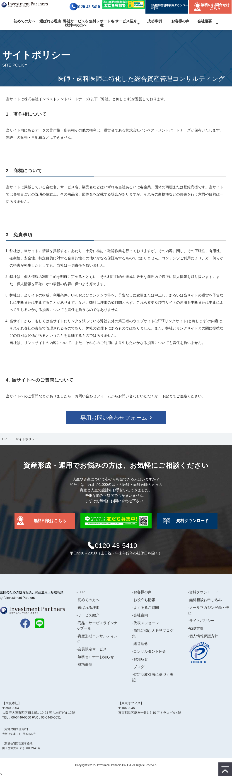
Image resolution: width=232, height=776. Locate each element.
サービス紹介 (126, 21)
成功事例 (154, 21)
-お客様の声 (141, 592)
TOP (3, 439)
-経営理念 (140, 644)
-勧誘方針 (195, 628)
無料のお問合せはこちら (215, 6)
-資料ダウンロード (203, 592)
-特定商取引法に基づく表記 (152, 677)
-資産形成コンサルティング (97, 638)
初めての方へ (24, 21)
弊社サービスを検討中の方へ (76, 23)
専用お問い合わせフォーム (113, 418)
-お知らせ (140, 659)
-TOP (81, 592)
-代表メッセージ (145, 623)
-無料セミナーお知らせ (95, 657)
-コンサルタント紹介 (149, 651)
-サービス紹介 (88, 615)
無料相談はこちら (50, 520)
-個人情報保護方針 (203, 636)
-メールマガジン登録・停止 (208, 610)
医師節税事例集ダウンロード (170, 7)
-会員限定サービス (92, 649)
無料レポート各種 (101, 23)
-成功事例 (84, 664)
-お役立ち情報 (143, 600)
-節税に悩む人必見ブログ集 (152, 633)
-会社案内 (140, 615)
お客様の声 (180, 21)
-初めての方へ (88, 600)
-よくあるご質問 (145, 607)
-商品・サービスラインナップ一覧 (97, 625)
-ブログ (138, 667)
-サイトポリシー (201, 621)
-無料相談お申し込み (205, 600)
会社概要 (204, 21)
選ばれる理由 (50, 21)
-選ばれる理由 (88, 607)
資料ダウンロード (192, 520)
